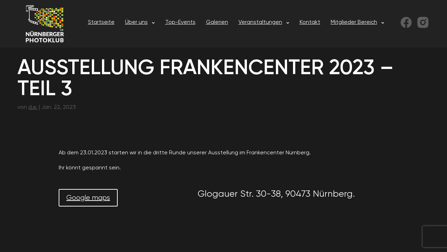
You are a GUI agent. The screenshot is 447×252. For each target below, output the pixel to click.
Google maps (88, 198)
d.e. (32, 107)
